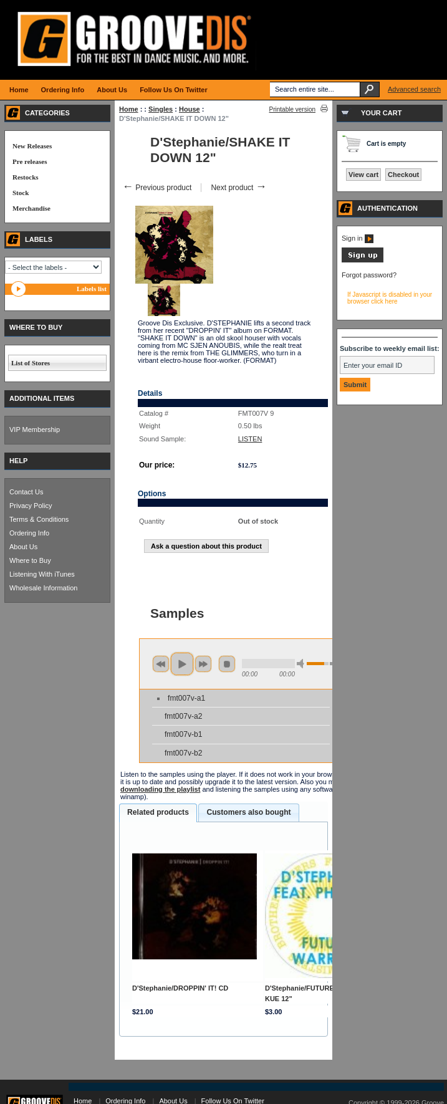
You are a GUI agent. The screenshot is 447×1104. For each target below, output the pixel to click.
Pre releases (29, 161)
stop (227, 664)
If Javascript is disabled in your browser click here (389, 298)
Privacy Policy (30, 505)
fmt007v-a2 (184, 716)
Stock (20, 192)
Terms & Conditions (39, 519)
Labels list (92, 288)
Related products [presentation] (158, 812)
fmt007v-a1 (186, 698)
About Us (23, 546)
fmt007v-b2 (184, 753)
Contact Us (26, 492)
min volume (302, 663)
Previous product (156, 187)
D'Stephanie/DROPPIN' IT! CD (180, 988)
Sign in (357, 238)
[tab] (158, 813)
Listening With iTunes (42, 574)
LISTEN (250, 439)
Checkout (403, 174)
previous (161, 664)
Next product (238, 187)
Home (128, 109)
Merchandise (31, 208)
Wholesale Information (43, 588)
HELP (18, 460)
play (182, 663)
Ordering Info (29, 533)
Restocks (25, 177)
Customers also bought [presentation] (248, 812)
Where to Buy (30, 560)
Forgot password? (369, 275)
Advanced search (414, 89)
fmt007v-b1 (184, 734)
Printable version (292, 109)
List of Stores (30, 363)
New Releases (32, 146)
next (203, 664)
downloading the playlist (160, 789)
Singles (160, 109)
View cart (363, 174)
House (189, 109)
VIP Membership (34, 429)
